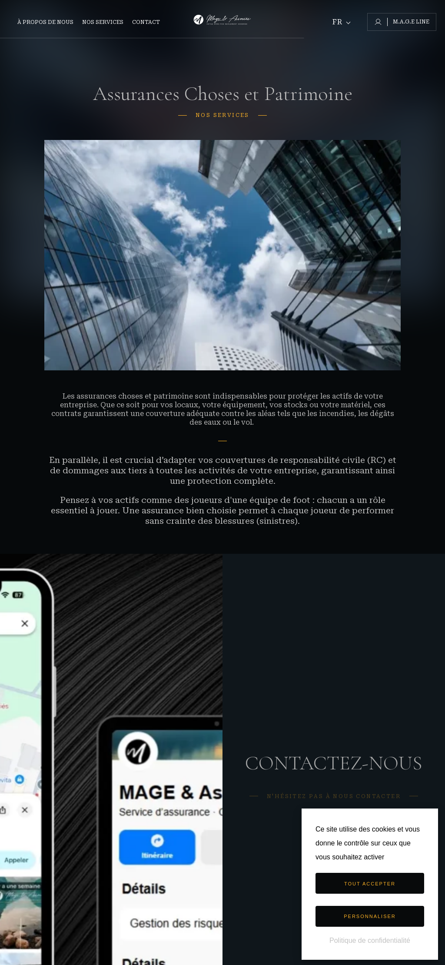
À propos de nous (45, 22)
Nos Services (102, 22)
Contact (146, 22)
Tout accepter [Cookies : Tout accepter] (369, 883)
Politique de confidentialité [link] (369, 940)
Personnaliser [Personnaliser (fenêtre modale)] (370, 916)
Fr (337, 22)
